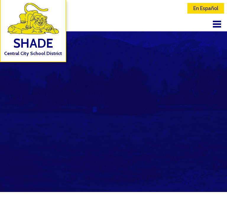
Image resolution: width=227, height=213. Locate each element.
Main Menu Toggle (217, 24)
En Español (205, 8)
